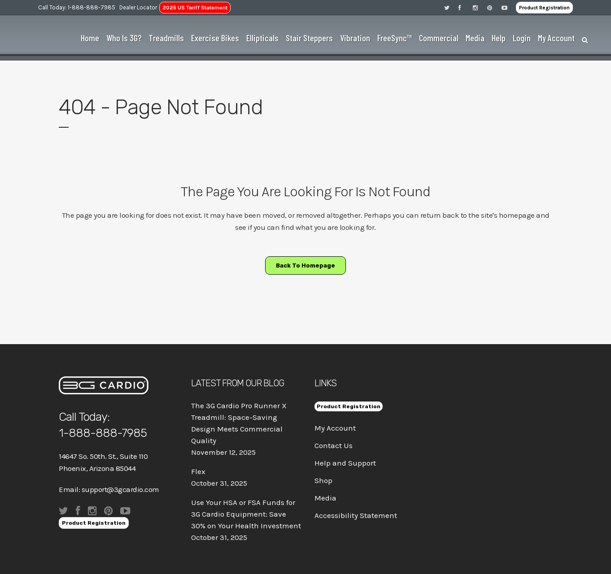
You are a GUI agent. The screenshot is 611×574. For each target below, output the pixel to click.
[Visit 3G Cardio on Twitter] (451, 7)
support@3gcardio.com (120, 489)
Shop (323, 480)
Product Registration (544, 7)
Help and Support (345, 462)
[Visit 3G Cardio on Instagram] (480, 7)
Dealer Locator (138, 7)
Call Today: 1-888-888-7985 (76, 7)
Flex (198, 471)
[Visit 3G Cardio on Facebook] (465, 7)
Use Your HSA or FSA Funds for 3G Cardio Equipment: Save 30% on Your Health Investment (246, 514)
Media (325, 497)
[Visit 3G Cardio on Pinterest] (494, 7)
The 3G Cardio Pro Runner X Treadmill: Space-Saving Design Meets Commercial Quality (239, 423)
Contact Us (333, 445)
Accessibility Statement (355, 515)
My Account (335, 427)
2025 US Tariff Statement (194, 7)
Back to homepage (305, 265)
